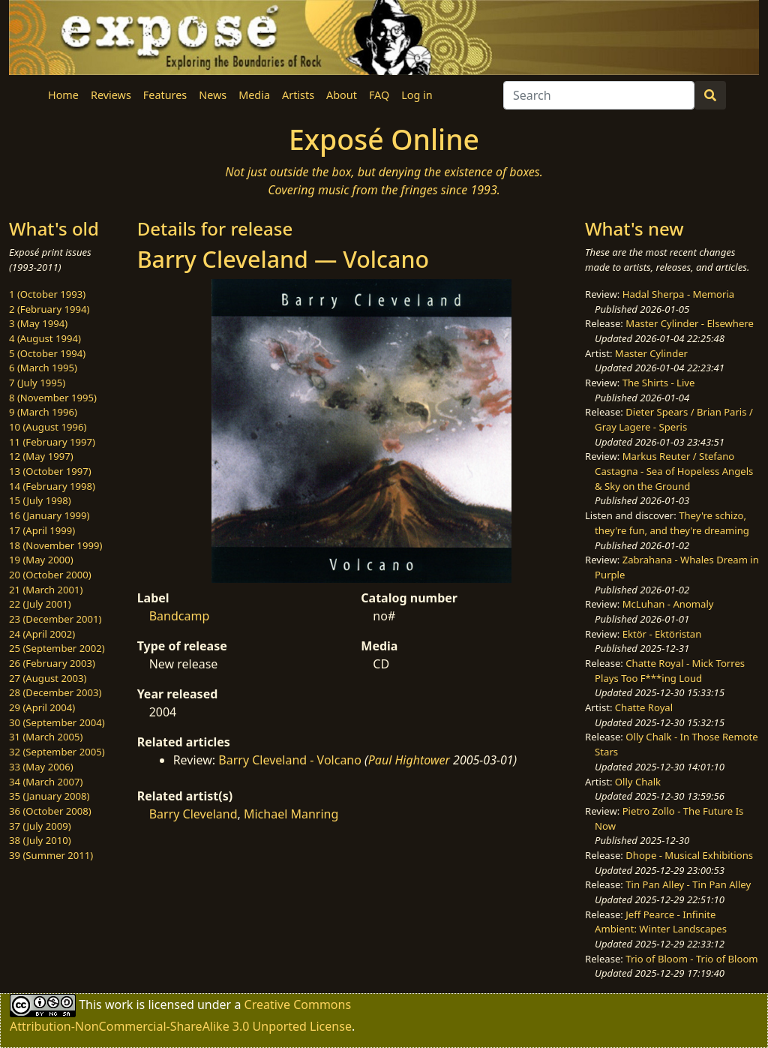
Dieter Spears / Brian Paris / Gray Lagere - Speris (674, 419)
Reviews (111, 95)
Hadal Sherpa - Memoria (678, 294)
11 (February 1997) (52, 442)
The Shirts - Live (658, 382)
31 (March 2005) (45, 736)
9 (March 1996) (43, 412)
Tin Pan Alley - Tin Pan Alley (688, 884)
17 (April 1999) (42, 530)
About (341, 95)
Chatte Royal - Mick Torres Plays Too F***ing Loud (670, 670)
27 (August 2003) (47, 678)
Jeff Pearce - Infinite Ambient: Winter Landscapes (661, 922)
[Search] (598, 95)
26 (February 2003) (52, 663)
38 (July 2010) (40, 840)
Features (165, 95)
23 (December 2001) (55, 619)
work (119, 1004)
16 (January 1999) (49, 515)
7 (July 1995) (37, 382)
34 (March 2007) (45, 781)
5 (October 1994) (47, 353)
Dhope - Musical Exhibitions (689, 855)
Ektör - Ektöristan (662, 634)
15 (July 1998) (40, 500)
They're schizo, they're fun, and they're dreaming (672, 523)
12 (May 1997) (41, 456)
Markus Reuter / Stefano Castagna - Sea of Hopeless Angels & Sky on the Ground (674, 470)
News (212, 95)
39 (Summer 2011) (51, 855)
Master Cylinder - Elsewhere (690, 323)
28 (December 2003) (55, 692)
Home (63, 95)
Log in (416, 95)
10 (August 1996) (47, 427)
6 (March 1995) (43, 367)
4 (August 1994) (45, 338)
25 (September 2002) (57, 648)
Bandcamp (179, 616)
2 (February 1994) (49, 309)
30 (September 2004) (57, 722)
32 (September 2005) (57, 751)
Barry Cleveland (193, 814)
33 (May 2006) (41, 766)
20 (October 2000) (50, 574)
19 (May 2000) (41, 559)
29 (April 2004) (42, 707)
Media (254, 95)
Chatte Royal (644, 707)
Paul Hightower (409, 760)
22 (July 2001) (40, 604)
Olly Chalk (638, 781)
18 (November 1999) (56, 545)
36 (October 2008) (50, 811)
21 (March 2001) (45, 589)
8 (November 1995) (53, 397)
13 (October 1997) (50, 471)
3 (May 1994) (38, 323)
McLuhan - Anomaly (668, 604)
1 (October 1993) (47, 294)
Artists (298, 95)
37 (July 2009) (40, 826)
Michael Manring (291, 814)
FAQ (379, 95)
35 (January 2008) (49, 796)
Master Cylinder (651, 353)
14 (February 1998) (52, 486)
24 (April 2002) (42, 634)
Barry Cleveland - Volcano (290, 760)
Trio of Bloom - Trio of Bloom (692, 958)
